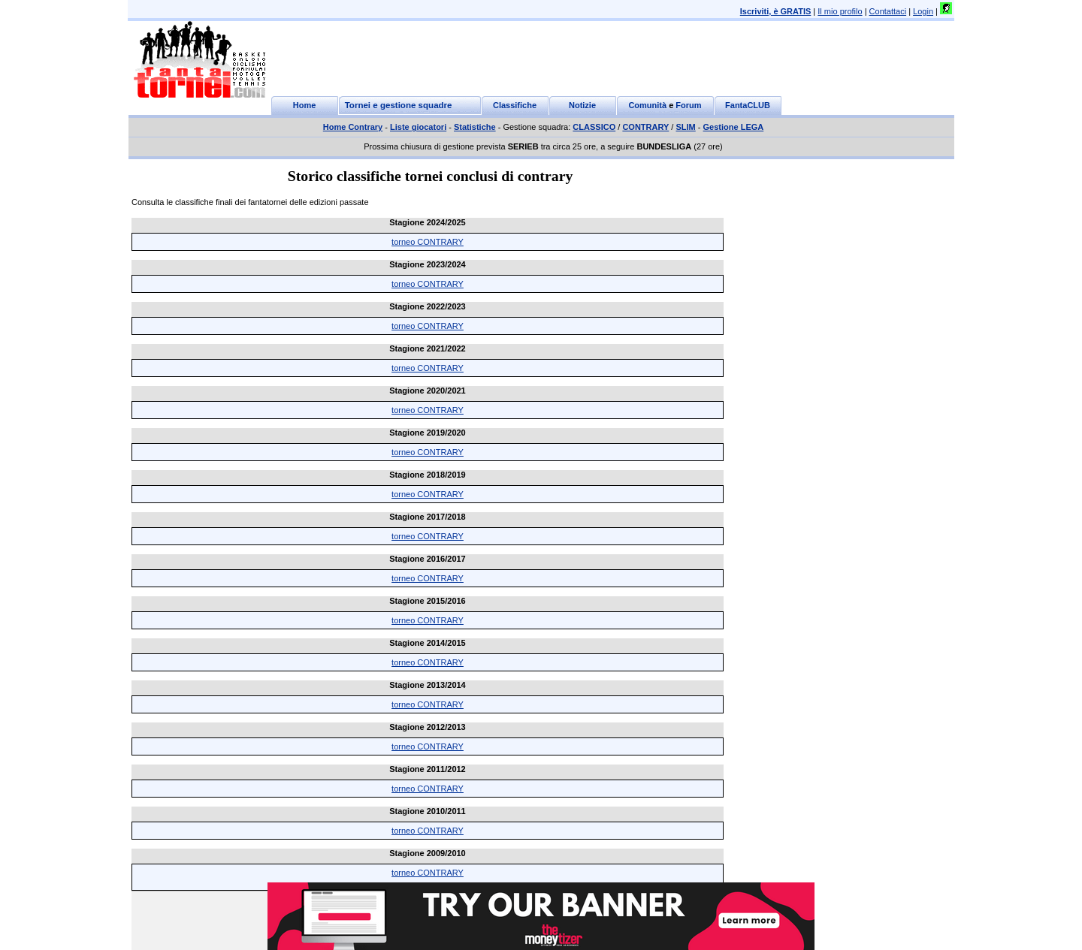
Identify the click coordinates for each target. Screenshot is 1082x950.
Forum (688, 105)
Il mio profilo (840, 11)
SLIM (685, 126)
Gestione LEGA (733, 126)
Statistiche (475, 126)
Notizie (582, 105)
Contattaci (888, 11)
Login (923, 11)
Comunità (647, 105)
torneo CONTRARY (427, 241)
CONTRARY (645, 126)
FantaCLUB (747, 105)
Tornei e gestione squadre (398, 105)
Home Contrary (352, 126)
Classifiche (514, 105)
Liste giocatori (418, 126)
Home (304, 105)
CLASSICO (594, 126)
